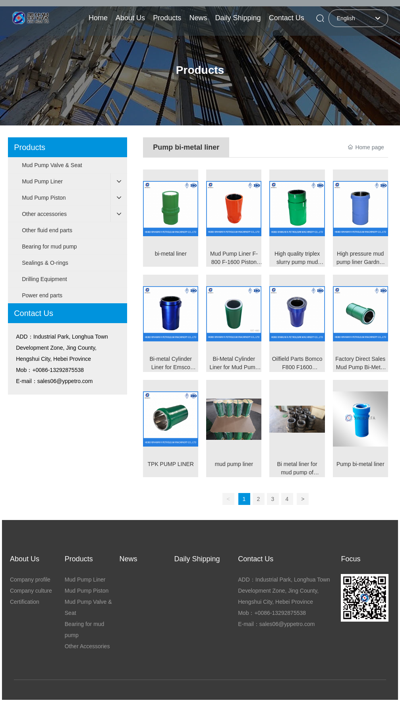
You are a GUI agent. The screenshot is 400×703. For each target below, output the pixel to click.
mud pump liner (234, 464)
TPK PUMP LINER (171, 464)
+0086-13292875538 (58, 370)
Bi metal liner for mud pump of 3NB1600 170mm (297, 472)
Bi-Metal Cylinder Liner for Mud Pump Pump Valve (233, 367)
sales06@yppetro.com (65, 381)
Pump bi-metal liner (360, 464)
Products (200, 70)
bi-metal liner (171, 253)
